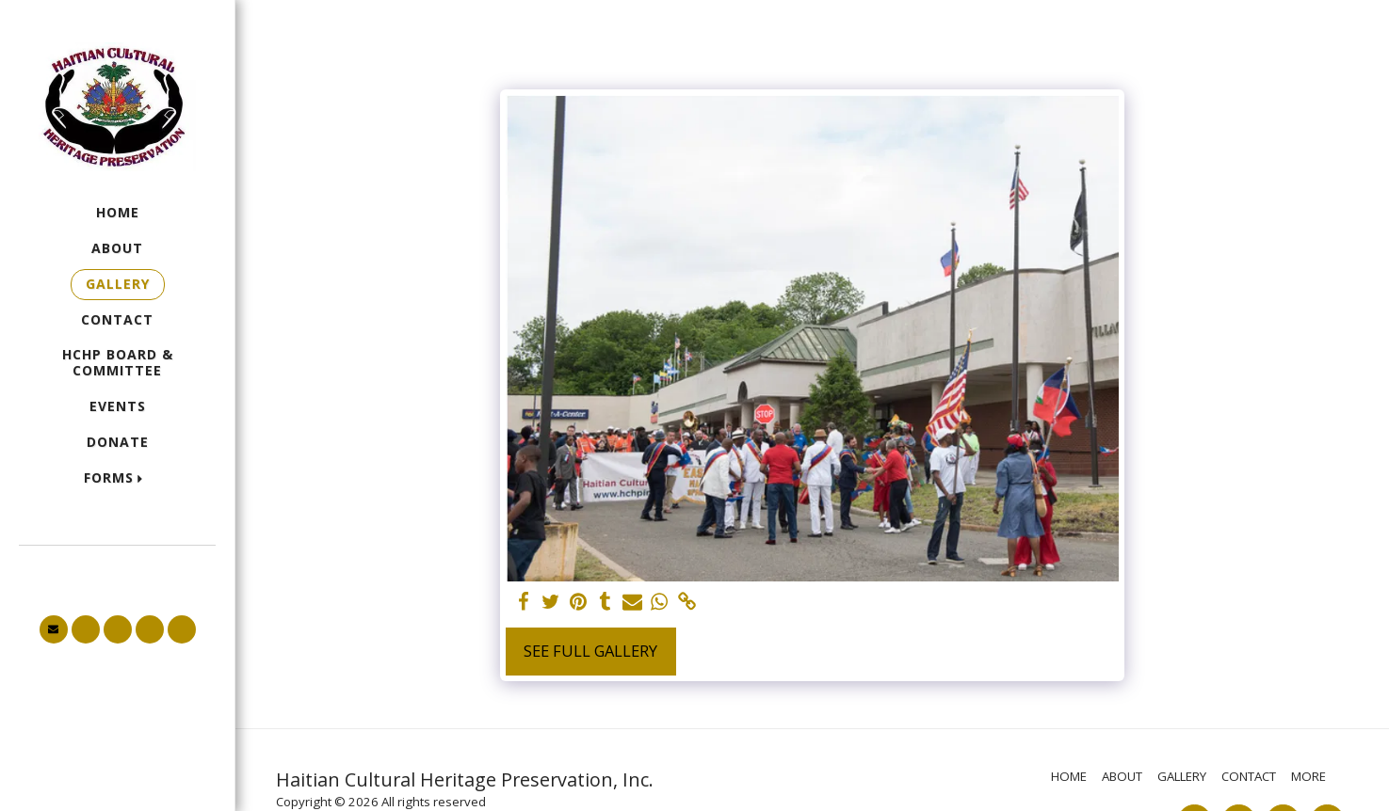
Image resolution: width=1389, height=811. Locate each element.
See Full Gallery (590, 650)
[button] (118, 478)
